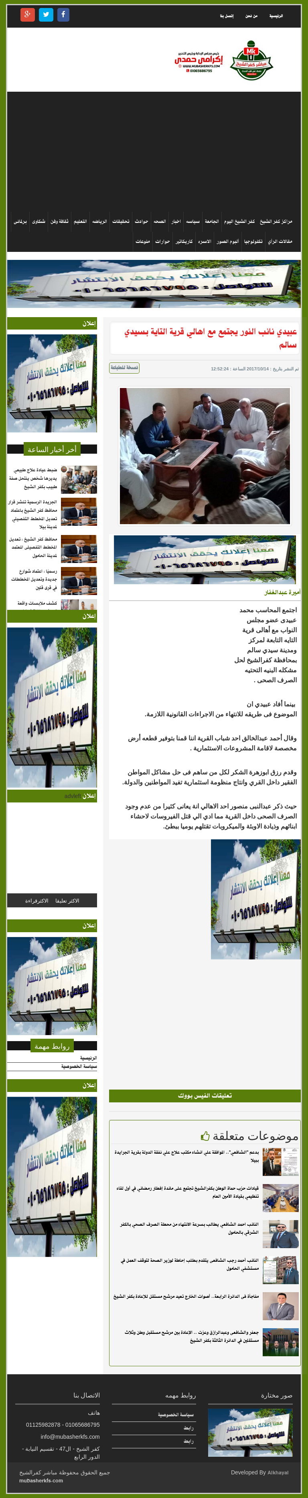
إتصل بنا (226, 16)
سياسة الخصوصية (79, 1067)
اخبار (176, 221)
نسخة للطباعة (124, 368)
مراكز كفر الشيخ (276, 221)
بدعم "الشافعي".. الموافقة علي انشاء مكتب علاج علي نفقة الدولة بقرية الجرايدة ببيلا (187, 1156)
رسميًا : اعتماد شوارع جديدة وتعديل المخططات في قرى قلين (34, 591)
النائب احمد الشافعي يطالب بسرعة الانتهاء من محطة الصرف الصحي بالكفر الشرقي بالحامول (189, 1229)
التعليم (80, 221)
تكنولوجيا (253, 241)
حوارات (162, 241)
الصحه (160, 221)
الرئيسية (276, 16)
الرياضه (99, 221)
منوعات (143, 241)
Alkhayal (278, 1472)
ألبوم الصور (228, 241)
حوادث (141, 221)
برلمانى (20, 221)
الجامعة (212, 221)
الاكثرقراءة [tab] (37, 900)
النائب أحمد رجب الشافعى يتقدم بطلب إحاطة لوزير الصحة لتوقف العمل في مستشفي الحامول (190, 1265)
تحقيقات (121, 221)
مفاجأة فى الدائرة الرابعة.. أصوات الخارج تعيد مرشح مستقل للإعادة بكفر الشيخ (186, 1296)
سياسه (193, 221)
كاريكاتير (184, 241)
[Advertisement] (151, 152)
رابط (189, 1428)
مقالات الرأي (280, 241)
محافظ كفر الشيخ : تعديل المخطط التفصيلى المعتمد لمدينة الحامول (33, 559)
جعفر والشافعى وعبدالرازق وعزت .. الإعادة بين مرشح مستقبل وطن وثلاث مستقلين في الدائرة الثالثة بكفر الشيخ (192, 1337)
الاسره (204, 241)
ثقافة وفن (60, 221)
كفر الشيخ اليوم (239, 221)
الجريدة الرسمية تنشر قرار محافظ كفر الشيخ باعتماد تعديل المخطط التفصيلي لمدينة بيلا (32, 526)
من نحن (251, 16)
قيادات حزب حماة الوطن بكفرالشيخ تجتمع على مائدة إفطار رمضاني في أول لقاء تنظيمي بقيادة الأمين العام (188, 1192)
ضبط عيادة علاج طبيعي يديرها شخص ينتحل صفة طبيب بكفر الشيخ (33, 490)
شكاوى (38, 221)
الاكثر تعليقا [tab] (67, 900)
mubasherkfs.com (41, 1480)
